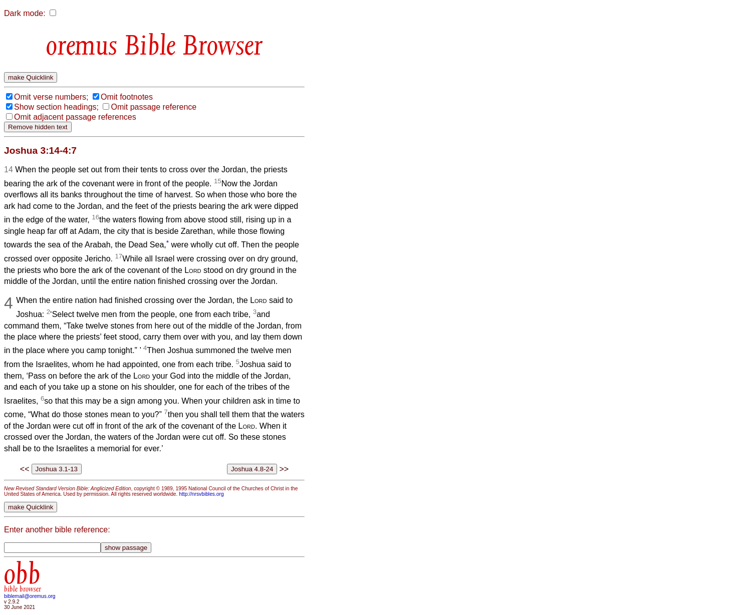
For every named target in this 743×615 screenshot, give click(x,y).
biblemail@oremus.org (30, 596)
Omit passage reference (153, 107)
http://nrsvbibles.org (201, 494)
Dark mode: (25, 13)
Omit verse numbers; (51, 97)
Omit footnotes (127, 97)
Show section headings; (56, 107)
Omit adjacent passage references (75, 117)
